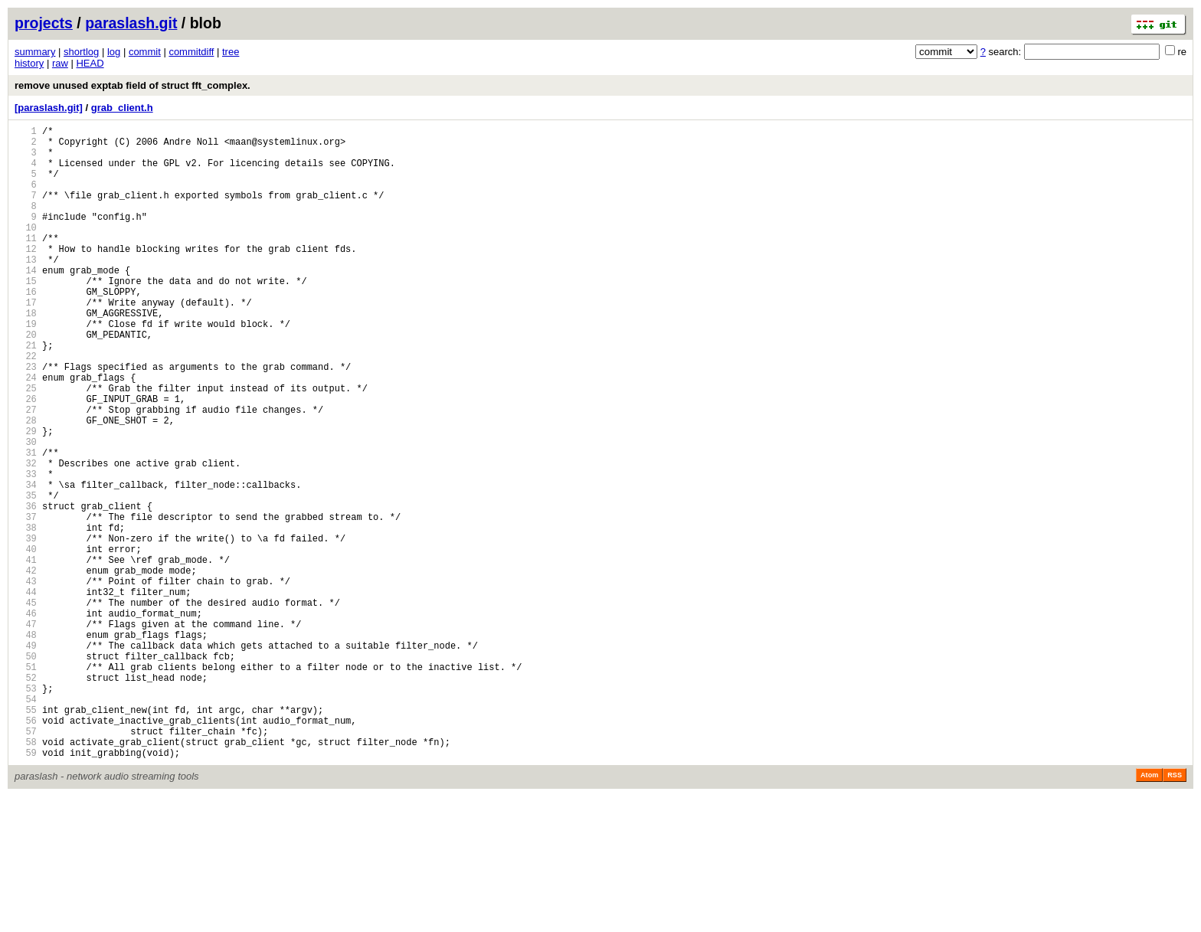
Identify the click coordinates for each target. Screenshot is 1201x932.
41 (26, 653)
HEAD (89, 63)
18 (26, 354)
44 (26, 692)
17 (26, 341)
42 (26, 666)
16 (26, 328)
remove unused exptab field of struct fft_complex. (132, 85)
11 (26, 263)
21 (26, 393)
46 (26, 718)
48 (26, 744)
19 (26, 367)
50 (26, 770)
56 (26, 848)
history (29, 63)
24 (26, 432)
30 (26, 510)
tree (230, 51)
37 (26, 601)
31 (26, 523)
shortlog (81, 51)
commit (145, 51)
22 (26, 406)
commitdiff (191, 51)
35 (26, 575)
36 (26, 588)
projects (44, 23)
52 (26, 796)
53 (26, 809)
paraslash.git (131, 23)
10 (26, 250)
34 (26, 562)
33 (26, 549)
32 (26, 536)
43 (26, 679)
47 (26, 731)
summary (35, 51)
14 (26, 302)
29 (26, 497)
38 (26, 614)
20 (26, 380)
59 (26, 887)
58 (26, 874)
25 (26, 445)
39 (26, 627)
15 (26, 315)
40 (26, 640)
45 (26, 705)
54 (26, 822)
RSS (1174, 910)
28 (26, 484)
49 (26, 757)
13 (26, 289)
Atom (1149, 910)
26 (26, 458)
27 (26, 471)
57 (26, 861)
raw (60, 63)
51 (26, 783)
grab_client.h (122, 107)
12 (26, 276)
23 (26, 419)
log (113, 51)
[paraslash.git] (49, 107)
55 (26, 835)
